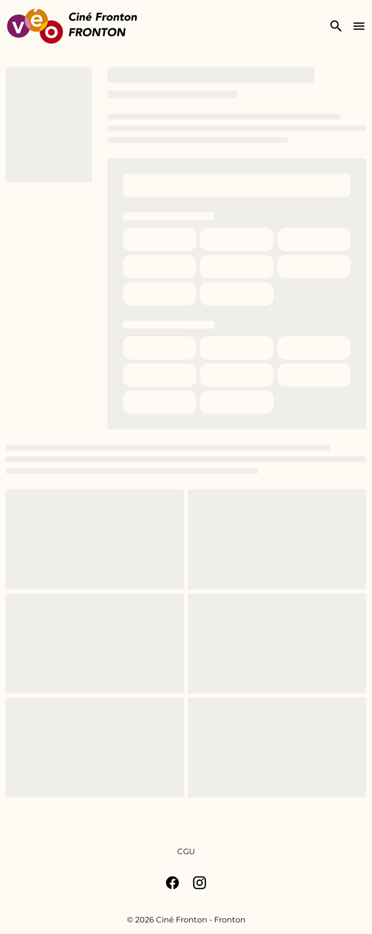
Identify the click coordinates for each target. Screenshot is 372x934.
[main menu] (359, 26)
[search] (336, 26)
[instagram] (199, 882)
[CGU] (186, 851)
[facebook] (172, 882)
